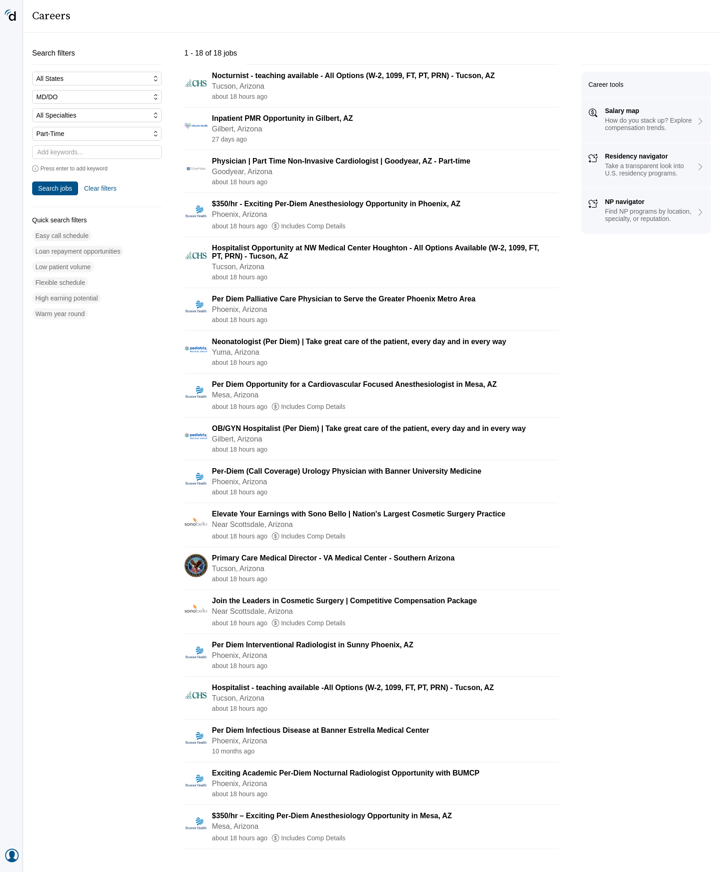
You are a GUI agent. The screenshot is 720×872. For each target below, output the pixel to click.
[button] (62, 236)
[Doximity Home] (11, 16)
